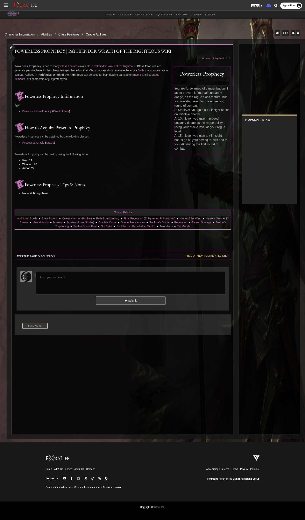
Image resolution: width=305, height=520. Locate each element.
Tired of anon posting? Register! (207, 256)
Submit (131, 300)
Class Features (68, 34)
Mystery (58, 222)
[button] (257, 5)
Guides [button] (196, 14)
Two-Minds (183, 226)
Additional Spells (27, 218)
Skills (141, 70)
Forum (68, 469)
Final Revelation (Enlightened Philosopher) (149, 218)
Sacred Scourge (201, 222)
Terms (234, 469)
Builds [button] (210, 14)
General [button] (124, 14)
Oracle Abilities (96, 34)
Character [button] (143, 14)
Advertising (212, 469)
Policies (254, 469)
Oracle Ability (61, 111)
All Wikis (58, 469)
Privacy (244, 469)
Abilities (46, 34)
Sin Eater (106, 226)
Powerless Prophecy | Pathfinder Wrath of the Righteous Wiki (93, 51)
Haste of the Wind (190, 218)
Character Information (20, 34)
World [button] (181, 14)
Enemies (137, 74)
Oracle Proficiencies (133, 222)
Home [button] (110, 14)
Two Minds (166, 226)
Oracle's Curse (107, 222)
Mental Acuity (40, 222)
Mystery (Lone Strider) (80, 222)
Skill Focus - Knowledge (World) (136, 226)
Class (92, 70)
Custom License (112, 487)
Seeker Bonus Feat (85, 226)
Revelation (180, 222)
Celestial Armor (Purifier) (77, 218)
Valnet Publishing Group (246, 478)
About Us (79, 469)
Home (49, 469)
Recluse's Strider (159, 222)
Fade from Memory (107, 218)
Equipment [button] (164, 14)
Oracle (50, 142)
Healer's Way (214, 218)
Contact (90, 469)
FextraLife (212, 478)
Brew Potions (50, 218)
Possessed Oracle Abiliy (37, 111)
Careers (225, 469)
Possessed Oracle (33, 142)
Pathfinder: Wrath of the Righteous (115, 66)
